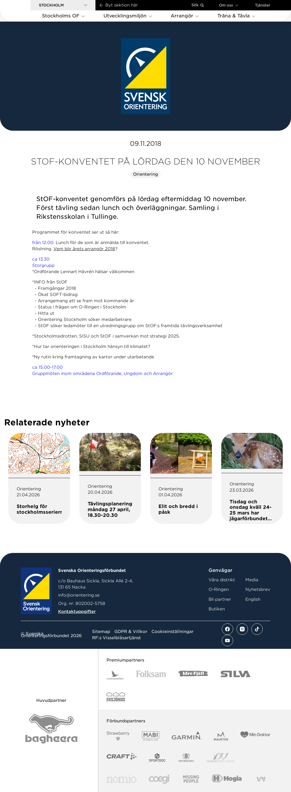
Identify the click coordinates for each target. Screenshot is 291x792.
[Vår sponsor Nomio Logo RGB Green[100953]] (121, 779)
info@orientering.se (79, 595)
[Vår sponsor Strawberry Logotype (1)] (118, 736)
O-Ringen (219, 589)
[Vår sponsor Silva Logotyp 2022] (236, 675)
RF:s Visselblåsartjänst (116, 638)
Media (251, 579)
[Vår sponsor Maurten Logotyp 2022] (221, 736)
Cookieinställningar (172, 632)
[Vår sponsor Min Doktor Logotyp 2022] (255, 736)
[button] (63, 5)
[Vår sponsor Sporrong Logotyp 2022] (186, 757)
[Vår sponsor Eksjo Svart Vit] (116, 696)
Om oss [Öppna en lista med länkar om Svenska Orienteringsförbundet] (228, 5)
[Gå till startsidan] (24, 11)
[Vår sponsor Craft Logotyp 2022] (121, 757)
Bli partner (220, 599)
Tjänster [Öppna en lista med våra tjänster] (262, 5)
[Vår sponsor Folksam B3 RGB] (151, 675)
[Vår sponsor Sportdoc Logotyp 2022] (157, 757)
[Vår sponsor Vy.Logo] (261, 779)
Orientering (145, 174)
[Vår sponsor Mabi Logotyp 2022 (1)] (150, 736)
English (252, 599)
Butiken (217, 608)
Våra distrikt (222, 579)
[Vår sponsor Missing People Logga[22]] (191, 779)
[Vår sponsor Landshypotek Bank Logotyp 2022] (115, 675)
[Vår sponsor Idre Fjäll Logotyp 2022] (193, 675)
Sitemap (101, 632)
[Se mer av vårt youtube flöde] (227, 640)
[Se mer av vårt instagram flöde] (242, 629)
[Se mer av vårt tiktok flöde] (257, 629)
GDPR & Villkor (130, 632)
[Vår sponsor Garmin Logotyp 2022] (187, 736)
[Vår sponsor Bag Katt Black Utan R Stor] (51, 728)
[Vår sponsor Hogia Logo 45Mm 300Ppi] (227, 779)
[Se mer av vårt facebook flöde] (227, 629)
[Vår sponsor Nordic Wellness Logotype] (220, 757)
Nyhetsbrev (257, 589)
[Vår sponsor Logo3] (159, 779)
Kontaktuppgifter (77, 611)
